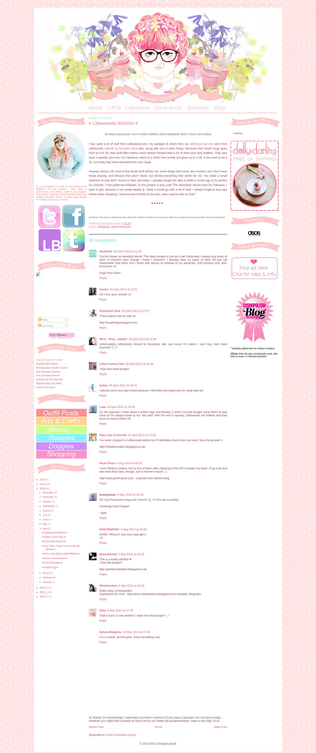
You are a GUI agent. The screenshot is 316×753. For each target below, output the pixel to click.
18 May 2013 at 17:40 (136, 632)
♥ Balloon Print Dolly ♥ (54, 537)
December (48, 492)
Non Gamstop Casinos (48, 371)
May (45, 524)
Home (159, 727)
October (47, 501)
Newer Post (96, 727)
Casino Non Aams (45, 387)
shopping (104, 226)
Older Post (220, 727)
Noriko (103, 289)
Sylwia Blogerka (110, 632)
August (47, 510)
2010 (43, 596)
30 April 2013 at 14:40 (139, 364)
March (46, 573)
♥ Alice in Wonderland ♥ (54, 558)
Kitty (102, 610)
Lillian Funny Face (111, 364)
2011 (43, 592)
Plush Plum (107, 463)
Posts (43, 319)
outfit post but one (201, 144)
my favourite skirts (125, 148)
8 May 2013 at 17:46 (120, 610)
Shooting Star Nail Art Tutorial (51, 367)
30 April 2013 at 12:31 (124, 289)
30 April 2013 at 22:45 (142, 435)
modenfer (105, 251)
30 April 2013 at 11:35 (128, 251)
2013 (43, 488)
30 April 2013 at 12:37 (136, 311)
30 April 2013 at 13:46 (142, 339)
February (48, 577)
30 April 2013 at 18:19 (123, 385)
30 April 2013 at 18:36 (121, 407)
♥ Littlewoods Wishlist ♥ (54, 532)
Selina (103, 385)
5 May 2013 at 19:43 (131, 554)
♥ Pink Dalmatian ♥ (52, 562)
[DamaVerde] (108, 554)
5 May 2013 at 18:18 (130, 494)
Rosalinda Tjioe (109, 311)
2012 (43, 587)
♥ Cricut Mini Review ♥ (54, 541)
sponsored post (121, 226)
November (48, 497)
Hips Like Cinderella (113, 435)
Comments (45, 325)
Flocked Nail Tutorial (47, 363)
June (45, 519)
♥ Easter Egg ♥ (50, 567)
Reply (103, 278)
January (47, 582)
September (49, 506)
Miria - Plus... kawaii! (113, 339)
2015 (43, 479)
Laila (102, 407)
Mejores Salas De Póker (49, 383)
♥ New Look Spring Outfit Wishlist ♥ (60, 553)
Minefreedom (108, 585)
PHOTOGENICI (109, 529)
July (45, 515)
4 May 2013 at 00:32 (129, 463)
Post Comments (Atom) (121, 735)
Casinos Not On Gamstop (49, 379)
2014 (43, 484)
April (45, 528)
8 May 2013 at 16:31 (131, 585)
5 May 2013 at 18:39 (134, 529)
